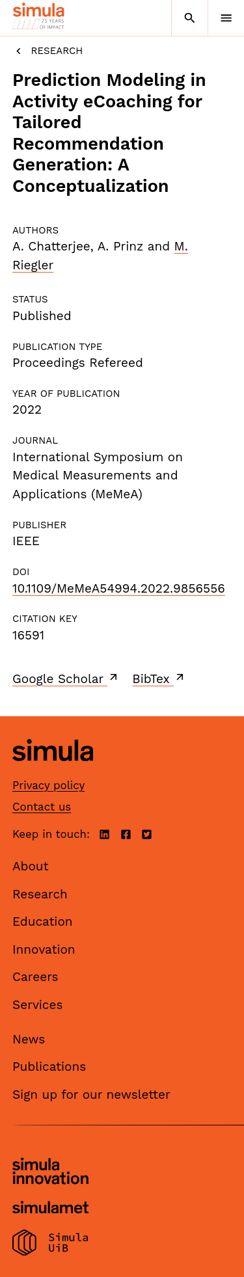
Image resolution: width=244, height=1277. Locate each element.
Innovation (43, 949)
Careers (35, 976)
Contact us (41, 806)
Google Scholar (66, 678)
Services (37, 1004)
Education (42, 921)
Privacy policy (48, 785)
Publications (49, 1066)
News (28, 1039)
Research (47, 51)
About (30, 866)
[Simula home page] (52, 770)
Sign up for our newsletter (91, 1094)
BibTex (159, 678)
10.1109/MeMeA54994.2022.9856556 (118, 588)
